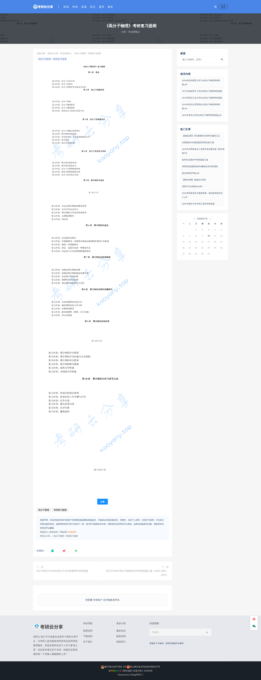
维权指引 (44, 532)
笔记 (93, 6)
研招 (75, 6)
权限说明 (53, 532)
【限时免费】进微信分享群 (194, 179)
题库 (101, 6)
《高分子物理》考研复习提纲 (65, 536)
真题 (84, 6)
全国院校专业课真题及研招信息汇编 (198, 142)
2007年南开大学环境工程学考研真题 (198, 203)
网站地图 (127, 670)
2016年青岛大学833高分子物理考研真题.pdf (201, 115)
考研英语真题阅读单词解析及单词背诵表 (200, 166)
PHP (138, 674)
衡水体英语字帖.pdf (190, 173)
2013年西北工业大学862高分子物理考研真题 (202, 97)
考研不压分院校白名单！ (193, 186)
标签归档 (137, 670)
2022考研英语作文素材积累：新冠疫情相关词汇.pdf (202, 195)
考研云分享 (52, 53)
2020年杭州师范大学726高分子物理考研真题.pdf (201, 82)
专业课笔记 (134, 31)
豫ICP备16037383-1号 (113, 666)
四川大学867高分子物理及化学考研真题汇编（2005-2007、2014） (137, 572)
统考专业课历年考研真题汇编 (195, 159)
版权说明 (121, 636)
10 (209, 235)
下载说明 (63, 532)
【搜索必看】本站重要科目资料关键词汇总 (201, 135)
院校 (66, 6)
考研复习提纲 (60, 58)
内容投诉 (72, 532)
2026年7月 (202, 218)
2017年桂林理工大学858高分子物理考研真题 (202, 91)
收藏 (103, 502)
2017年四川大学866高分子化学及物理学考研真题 (62, 570)
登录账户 (98, 599)
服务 (110, 6)
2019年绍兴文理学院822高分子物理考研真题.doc (201, 106)
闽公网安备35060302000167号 (143, 666)
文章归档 (148, 670)
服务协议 (121, 630)
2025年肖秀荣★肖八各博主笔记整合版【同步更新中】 (203, 151)
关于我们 (87, 641)
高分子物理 (44, 58)
